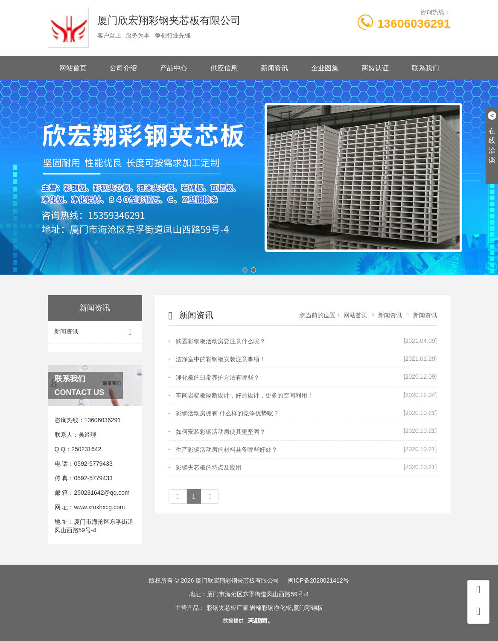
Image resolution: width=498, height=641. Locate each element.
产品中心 (173, 68)
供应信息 (224, 68)
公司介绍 (123, 68)
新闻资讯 (274, 68)
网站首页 (73, 68)
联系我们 (425, 68)
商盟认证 (375, 68)
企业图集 (324, 68)
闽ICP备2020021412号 (318, 580)
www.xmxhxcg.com (99, 507)
